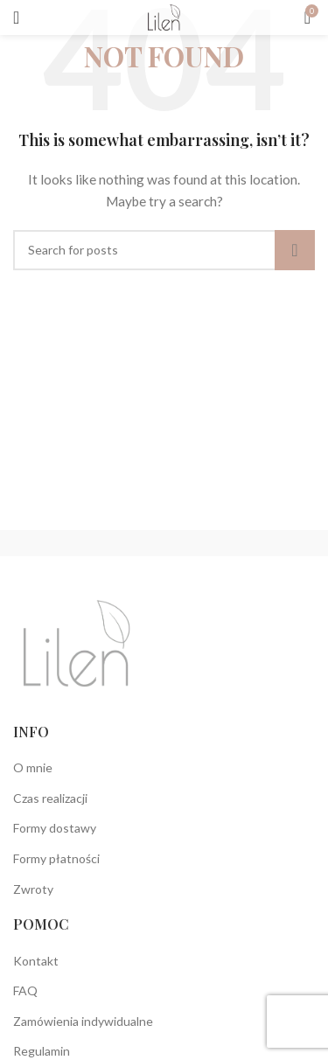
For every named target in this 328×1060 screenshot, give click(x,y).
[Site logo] (164, 16)
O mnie (32, 767)
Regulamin (41, 1050)
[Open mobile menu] (16, 17)
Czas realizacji (50, 798)
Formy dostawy (54, 827)
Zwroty (33, 889)
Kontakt (36, 960)
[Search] (164, 250)
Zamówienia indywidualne (83, 1021)
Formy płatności (56, 858)
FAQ (25, 990)
